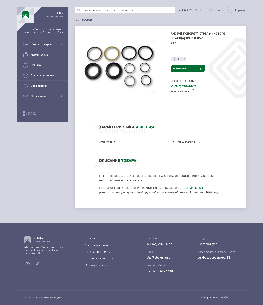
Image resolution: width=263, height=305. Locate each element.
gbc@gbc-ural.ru (158, 257)
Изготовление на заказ (99, 258)
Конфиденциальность (98, 265)
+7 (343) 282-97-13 (183, 86)
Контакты (91, 238)
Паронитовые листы (97, 251)
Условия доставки (96, 245)
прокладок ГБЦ (192, 187)
